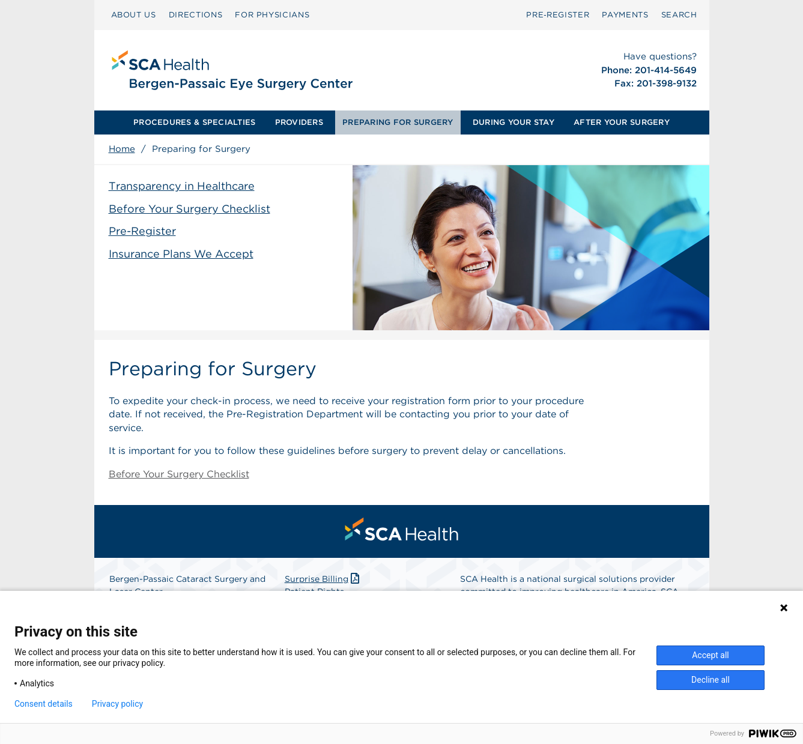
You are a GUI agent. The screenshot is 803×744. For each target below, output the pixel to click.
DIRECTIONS (196, 14)
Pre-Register (142, 231)
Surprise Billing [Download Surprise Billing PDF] (323, 579)
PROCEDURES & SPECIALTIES (194, 122)
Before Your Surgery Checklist (189, 208)
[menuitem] (133, 15)
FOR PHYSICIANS (272, 14)
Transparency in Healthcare (182, 186)
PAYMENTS (625, 14)
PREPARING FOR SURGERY (397, 122)
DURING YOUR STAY (513, 122)
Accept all (710, 655)
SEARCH (679, 14)
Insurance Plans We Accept (181, 253)
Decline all (710, 680)
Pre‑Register (557, 14)
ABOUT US (133, 14)
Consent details (43, 704)
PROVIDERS (299, 122)
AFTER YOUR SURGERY (622, 122)
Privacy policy (117, 704)
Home (122, 149)
